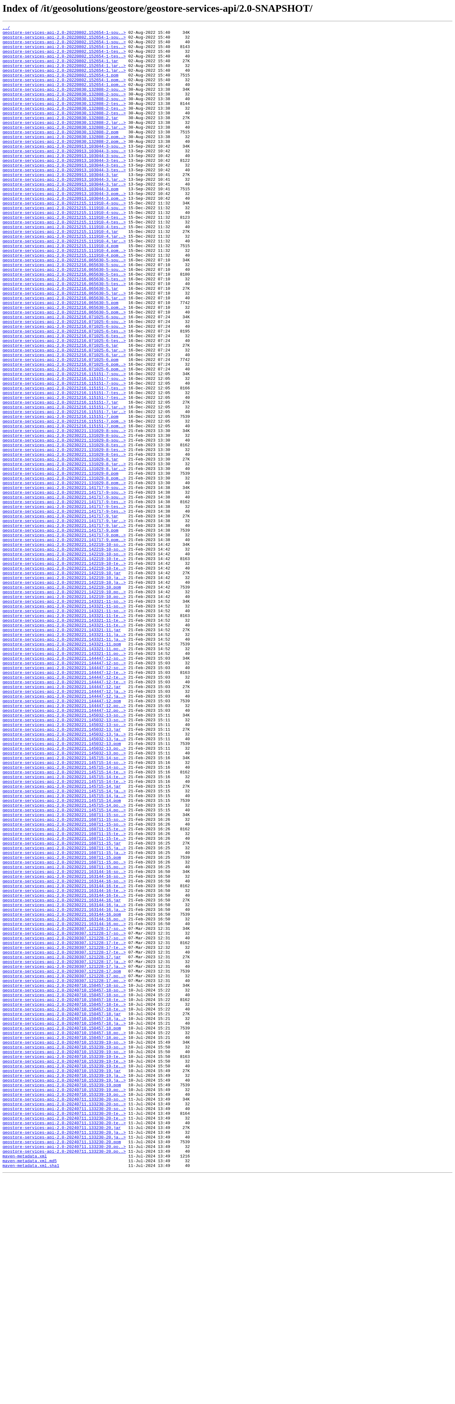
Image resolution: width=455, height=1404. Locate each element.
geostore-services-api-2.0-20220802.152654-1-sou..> (64, 34)
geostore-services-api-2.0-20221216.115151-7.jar (60, 478)
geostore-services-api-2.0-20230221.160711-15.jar (62, 1007)
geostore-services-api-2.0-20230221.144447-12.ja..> (64, 825)
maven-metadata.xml (25, 1382)
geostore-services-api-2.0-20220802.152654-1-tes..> (64, 51)
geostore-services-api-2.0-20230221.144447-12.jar (62, 819)
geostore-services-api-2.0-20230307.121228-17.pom (62, 1160)
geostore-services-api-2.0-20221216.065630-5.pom (60, 358)
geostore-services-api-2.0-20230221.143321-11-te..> (64, 734)
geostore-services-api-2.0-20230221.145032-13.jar (62, 870)
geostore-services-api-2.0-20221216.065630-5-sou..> (64, 307)
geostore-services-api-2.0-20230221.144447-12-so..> (64, 785)
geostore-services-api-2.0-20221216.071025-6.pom (60, 427)
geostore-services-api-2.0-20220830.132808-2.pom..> (64, 159)
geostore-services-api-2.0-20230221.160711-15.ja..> (64, 1013)
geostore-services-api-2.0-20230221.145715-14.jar (62, 939)
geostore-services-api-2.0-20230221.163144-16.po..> (64, 1098)
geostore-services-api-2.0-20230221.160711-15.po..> (64, 1030)
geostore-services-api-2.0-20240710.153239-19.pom (62, 1297)
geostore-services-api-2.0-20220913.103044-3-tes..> (64, 188)
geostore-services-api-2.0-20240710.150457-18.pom (62, 1229)
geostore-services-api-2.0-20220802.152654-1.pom (60, 85)
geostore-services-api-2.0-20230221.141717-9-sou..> (64, 580)
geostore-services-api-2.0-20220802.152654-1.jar (60, 68)
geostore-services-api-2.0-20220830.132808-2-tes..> (64, 119)
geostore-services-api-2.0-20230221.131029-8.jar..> (64, 552)
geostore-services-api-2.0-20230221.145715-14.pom (62, 956)
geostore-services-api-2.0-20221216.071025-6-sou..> (64, 375)
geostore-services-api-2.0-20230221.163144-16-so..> (64, 1041)
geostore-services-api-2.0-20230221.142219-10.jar (62, 683)
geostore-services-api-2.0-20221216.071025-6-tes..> (64, 392)
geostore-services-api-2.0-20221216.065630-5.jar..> (64, 347)
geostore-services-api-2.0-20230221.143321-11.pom (62, 768)
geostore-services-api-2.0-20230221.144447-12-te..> (64, 802)
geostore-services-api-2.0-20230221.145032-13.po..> (64, 893)
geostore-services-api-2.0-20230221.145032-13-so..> (64, 853)
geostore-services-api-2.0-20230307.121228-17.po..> (64, 1166)
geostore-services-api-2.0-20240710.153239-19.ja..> (64, 1286)
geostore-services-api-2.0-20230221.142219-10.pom (62, 700)
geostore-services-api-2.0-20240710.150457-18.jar (62, 1212)
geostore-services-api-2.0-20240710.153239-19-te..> (64, 1263)
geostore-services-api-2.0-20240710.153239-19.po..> (64, 1303)
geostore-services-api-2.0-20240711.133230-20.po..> (64, 1371)
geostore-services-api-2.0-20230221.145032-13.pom (62, 887)
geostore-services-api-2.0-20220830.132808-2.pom (60, 153)
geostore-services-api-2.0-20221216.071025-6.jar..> (64, 415)
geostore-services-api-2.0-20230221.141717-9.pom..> (64, 637)
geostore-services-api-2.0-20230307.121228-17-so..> (64, 1109)
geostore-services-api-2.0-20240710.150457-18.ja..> (64, 1217)
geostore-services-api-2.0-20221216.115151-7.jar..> (64, 483)
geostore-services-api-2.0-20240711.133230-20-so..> (64, 1314)
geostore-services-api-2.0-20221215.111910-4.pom (60, 290)
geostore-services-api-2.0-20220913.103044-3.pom (60, 222)
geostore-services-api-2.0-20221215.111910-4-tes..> (64, 256)
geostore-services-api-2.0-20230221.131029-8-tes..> (64, 529)
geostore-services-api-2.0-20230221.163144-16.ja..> (64, 1081)
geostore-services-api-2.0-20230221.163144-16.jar (62, 1075)
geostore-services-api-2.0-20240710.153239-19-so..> (64, 1246)
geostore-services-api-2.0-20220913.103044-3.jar (60, 205)
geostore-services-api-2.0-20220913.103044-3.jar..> (64, 210)
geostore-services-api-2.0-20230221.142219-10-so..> (64, 648)
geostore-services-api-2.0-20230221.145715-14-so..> (64, 904)
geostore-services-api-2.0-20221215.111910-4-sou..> (64, 239)
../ (6, 28)
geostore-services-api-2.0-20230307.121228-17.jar (62, 1143)
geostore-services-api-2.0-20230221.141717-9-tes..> (64, 597)
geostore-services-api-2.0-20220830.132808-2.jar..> (64, 142)
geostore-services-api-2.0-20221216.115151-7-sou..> (64, 444)
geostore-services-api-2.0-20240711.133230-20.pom (62, 1365)
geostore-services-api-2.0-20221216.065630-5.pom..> (64, 364)
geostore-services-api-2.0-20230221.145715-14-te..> (64, 922)
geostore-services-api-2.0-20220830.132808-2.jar (60, 136)
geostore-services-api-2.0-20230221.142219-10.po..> (64, 705)
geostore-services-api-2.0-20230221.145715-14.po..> (64, 961)
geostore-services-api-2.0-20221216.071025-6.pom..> (64, 432)
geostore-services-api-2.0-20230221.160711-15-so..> (64, 973)
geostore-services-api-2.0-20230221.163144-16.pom (62, 1092)
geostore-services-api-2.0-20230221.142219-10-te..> (64, 665)
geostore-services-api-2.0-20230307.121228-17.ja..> (64, 1149)
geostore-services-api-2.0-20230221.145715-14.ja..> (64, 944)
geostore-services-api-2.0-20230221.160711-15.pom (62, 1024)
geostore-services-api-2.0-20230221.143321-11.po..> (64, 774)
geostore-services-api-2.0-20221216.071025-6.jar (60, 409)
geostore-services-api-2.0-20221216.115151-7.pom (60, 495)
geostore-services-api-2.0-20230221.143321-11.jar (62, 751)
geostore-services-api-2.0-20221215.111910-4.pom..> (64, 296)
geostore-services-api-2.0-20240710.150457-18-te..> (64, 1195)
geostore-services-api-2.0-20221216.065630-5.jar (60, 341)
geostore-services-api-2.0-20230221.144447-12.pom (62, 836)
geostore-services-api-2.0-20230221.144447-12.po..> (64, 842)
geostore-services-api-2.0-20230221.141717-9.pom (60, 631)
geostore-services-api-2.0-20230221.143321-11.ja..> (64, 757)
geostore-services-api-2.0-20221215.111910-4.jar (60, 273)
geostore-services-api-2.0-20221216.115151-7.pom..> (64, 501)
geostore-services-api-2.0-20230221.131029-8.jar (60, 546)
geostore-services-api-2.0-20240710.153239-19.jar (62, 1280)
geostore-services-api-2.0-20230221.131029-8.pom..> (64, 569)
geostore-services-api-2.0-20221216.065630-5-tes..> (64, 324)
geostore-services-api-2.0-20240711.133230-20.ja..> (64, 1354)
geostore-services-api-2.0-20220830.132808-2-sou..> (64, 102)
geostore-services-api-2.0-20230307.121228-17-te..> (64, 1126)
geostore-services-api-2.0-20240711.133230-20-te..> (64, 1331)
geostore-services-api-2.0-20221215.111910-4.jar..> (64, 279)
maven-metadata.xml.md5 (30, 1388)
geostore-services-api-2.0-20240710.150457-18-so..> (64, 1178)
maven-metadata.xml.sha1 (31, 1394)
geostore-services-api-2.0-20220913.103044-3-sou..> (64, 171)
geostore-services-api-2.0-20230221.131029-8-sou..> (64, 512)
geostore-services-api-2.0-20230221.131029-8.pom (60, 563)
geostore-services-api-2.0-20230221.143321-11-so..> (64, 717)
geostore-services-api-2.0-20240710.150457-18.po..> (64, 1234)
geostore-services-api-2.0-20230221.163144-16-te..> (64, 1058)
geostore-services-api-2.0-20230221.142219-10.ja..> (64, 688)
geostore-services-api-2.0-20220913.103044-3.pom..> (64, 227)
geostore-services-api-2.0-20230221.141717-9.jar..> (64, 620)
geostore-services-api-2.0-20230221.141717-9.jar (60, 614)
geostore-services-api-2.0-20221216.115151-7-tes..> (64, 461)
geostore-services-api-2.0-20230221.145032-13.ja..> (64, 876)
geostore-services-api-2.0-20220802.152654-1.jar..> (64, 74)
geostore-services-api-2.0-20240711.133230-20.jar (62, 1348)
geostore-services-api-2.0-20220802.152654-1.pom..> (64, 91)
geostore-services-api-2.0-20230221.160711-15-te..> (64, 990)
